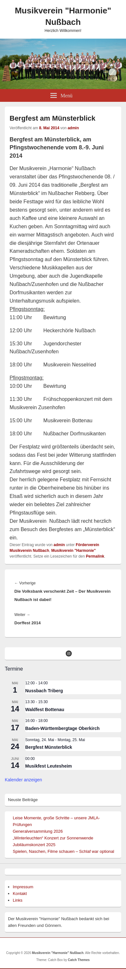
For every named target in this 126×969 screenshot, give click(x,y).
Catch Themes (79, 960)
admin (73, 128)
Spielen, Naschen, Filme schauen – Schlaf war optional (63, 851)
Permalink (95, 556)
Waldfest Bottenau (44, 709)
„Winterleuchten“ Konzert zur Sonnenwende (53, 838)
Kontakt (20, 893)
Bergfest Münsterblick (48, 747)
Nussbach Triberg (44, 690)
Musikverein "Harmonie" (73, 550)
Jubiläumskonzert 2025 (34, 844)
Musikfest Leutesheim (48, 766)
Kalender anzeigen (23, 779)
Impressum (23, 886)
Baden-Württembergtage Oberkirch (62, 728)
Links (17, 900)
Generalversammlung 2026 (38, 831)
